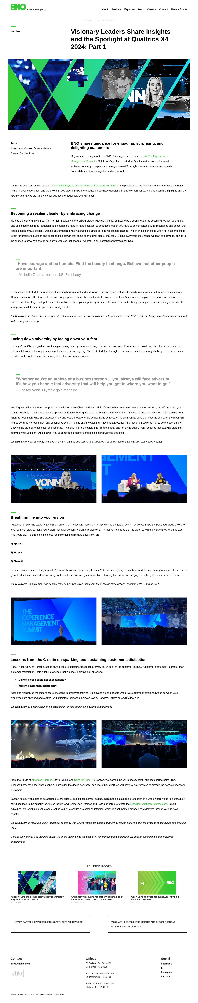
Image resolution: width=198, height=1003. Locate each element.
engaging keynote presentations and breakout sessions (85, 185)
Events (32, 171)
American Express (42, 780)
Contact (163, 9)
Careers (151, 9)
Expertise (129, 9)
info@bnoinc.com (20, 982)
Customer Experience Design (37, 166)
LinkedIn (165, 994)
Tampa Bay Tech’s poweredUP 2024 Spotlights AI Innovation (48, 922)
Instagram (166, 990)
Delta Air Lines (82, 780)
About (104, 9)
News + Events (179, 9)
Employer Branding (19, 171)
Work (141, 9)
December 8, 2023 (78, 902)
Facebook (166, 982)
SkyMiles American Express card (148, 804)
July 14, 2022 (136, 902)
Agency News (17, 166)
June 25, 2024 (16, 902)
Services (116, 9)
